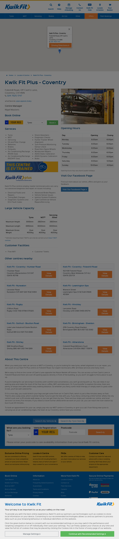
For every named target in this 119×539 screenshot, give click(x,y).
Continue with (87, 534)
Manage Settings (32, 534)
